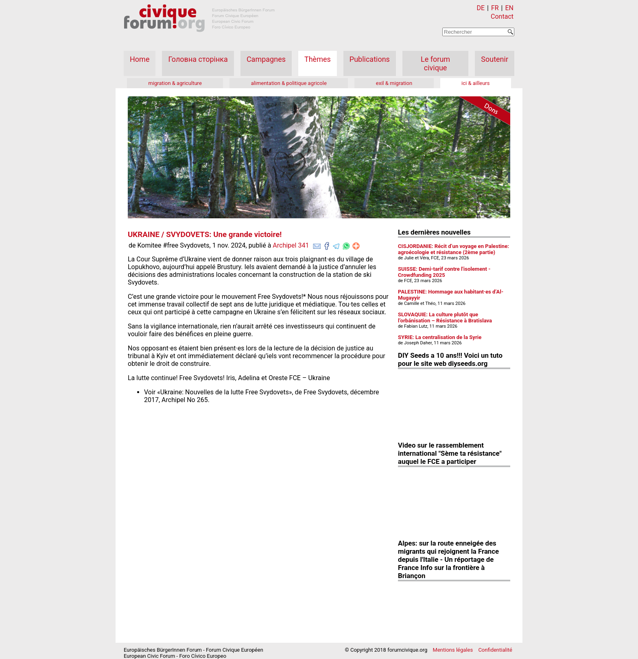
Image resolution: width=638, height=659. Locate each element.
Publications (370, 59)
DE (481, 8)
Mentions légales (453, 650)
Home (139, 59)
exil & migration (394, 83)
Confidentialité (495, 650)
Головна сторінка (197, 59)
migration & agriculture (174, 83)
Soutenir (494, 59)
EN (509, 8)
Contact (502, 16)
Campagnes (266, 59)
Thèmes (317, 59)
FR (495, 8)
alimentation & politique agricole (289, 83)
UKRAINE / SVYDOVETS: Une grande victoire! (205, 234)
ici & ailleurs (475, 83)
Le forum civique (435, 63)
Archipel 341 (291, 245)
